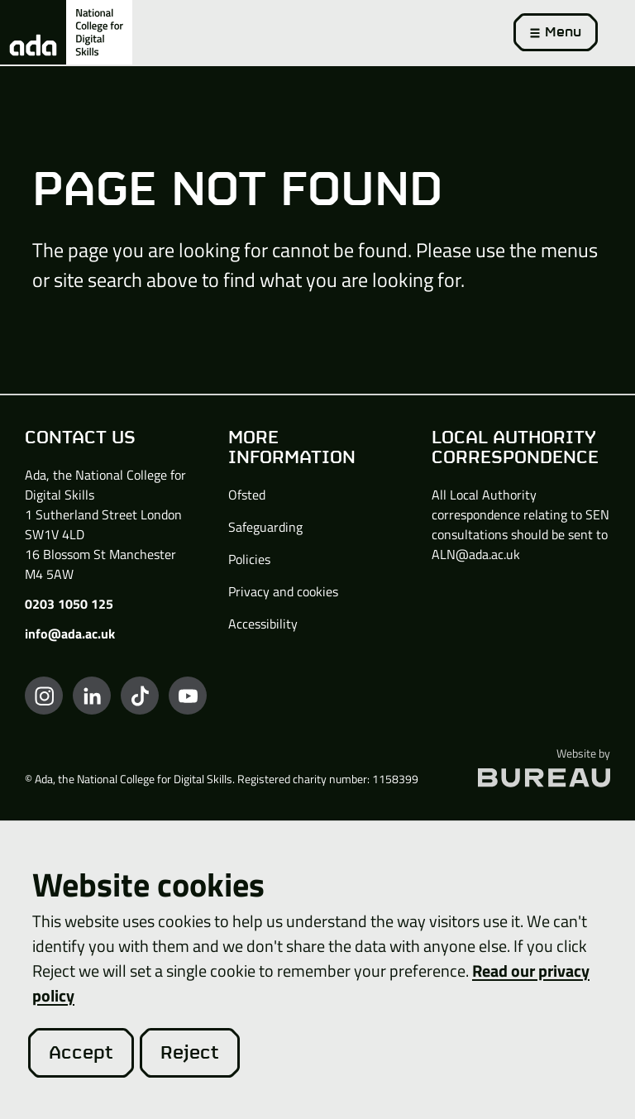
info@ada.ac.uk (70, 633)
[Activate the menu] (555, 32)
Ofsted (246, 494)
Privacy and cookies (283, 591)
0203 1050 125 (69, 603)
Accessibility (263, 623)
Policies (249, 559)
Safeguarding (265, 526)
